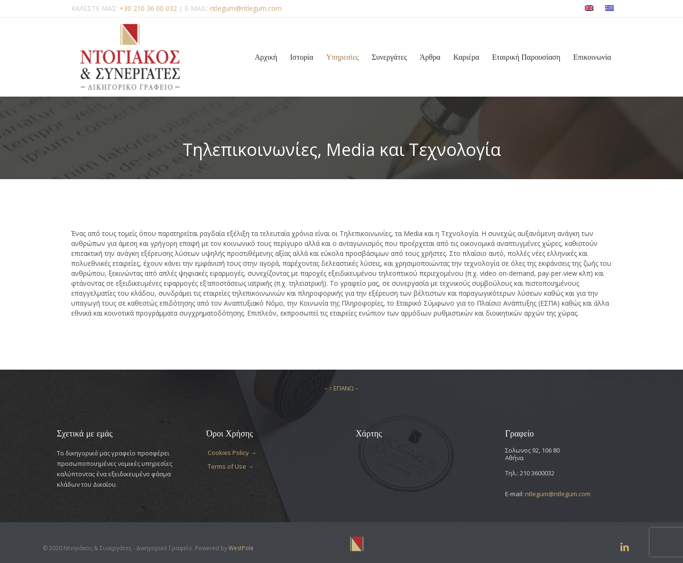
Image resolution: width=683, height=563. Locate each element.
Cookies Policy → (232, 452)
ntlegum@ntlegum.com (558, 494)
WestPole (241, 548)
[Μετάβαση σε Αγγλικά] (589, 9)
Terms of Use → (231, 466)
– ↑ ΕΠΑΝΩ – (341, 388)
